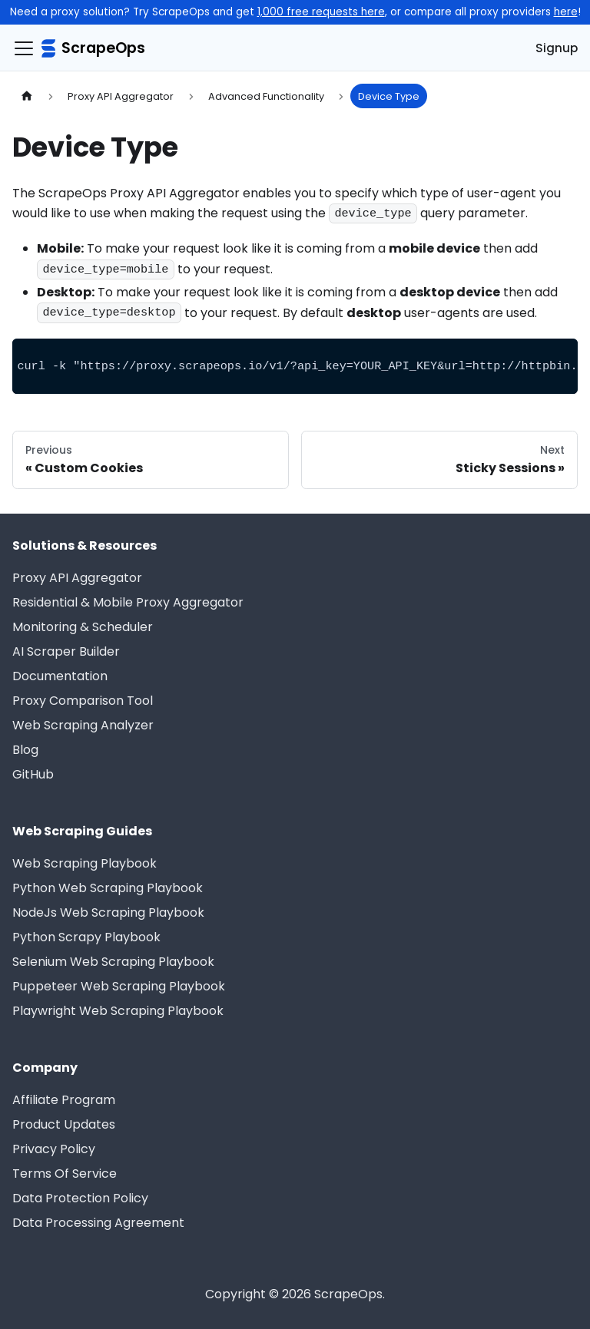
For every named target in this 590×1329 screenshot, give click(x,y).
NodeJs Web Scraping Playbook (108, 912)
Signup (556, 48)
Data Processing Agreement (98, 1222)
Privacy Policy (53, 1149)
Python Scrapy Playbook (86, 937)
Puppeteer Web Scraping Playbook (118, 986)
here (566, 12)
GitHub (33, 774)
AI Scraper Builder (66, 651)
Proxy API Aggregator (77, 578)
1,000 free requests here (321, 12)
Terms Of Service (64, 1173)
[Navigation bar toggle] (23, 48)
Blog (25, 750)
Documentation (60, 676)
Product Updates (63, 1124)
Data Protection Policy (80, 1198)
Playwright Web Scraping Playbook (118, 1011)
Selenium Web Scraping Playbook (113, 961)
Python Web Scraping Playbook (107, 888)
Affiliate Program (63, 1100)
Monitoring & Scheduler (82, 627)
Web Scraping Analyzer (83, 725)
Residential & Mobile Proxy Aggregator (128, 602)
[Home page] (26, 95)
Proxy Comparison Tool (82, 700)
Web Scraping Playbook (84, 863)
